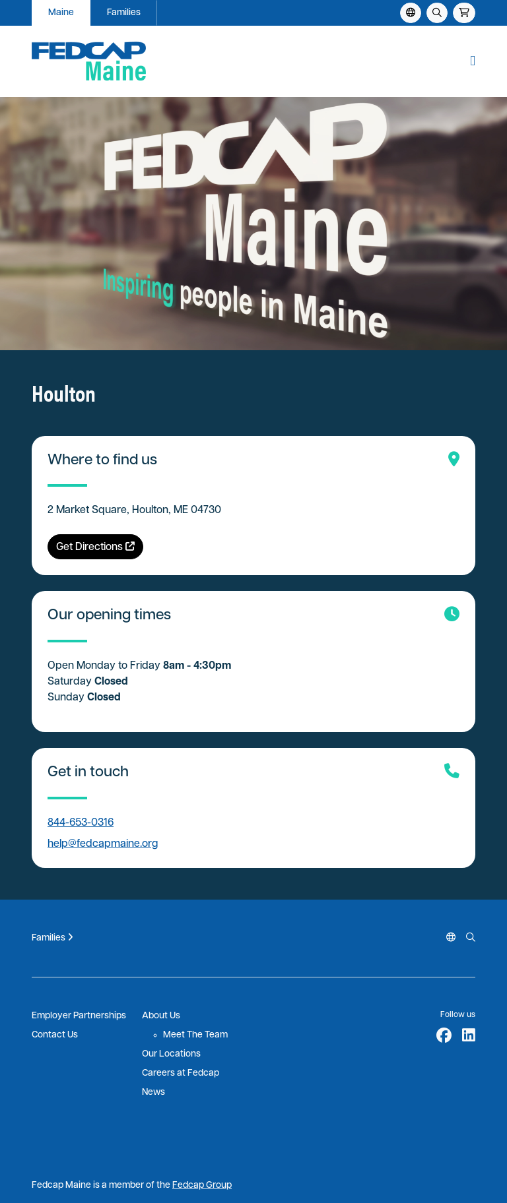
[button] (472, 62)
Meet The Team (195, 1035)
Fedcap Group (202, 1185)
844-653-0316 (81, 823)
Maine (61, 13)
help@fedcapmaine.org (103, 844)
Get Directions (95, 547)
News (153, 1092)
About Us (161, 1016)
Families (124, 13)
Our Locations (171, 1054)
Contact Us (55, 1035)
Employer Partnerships (79, 1016)
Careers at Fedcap (180, 1073)
